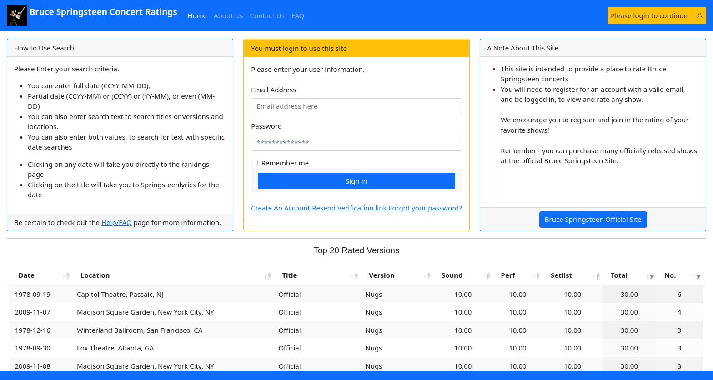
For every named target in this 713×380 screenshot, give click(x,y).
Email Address (273, 89)
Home (198, 15)
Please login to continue (657, 15)
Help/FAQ (116, 222)
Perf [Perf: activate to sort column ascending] (508, 275)
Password (266, 125)
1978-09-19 (32, 294)
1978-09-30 (32, 347)
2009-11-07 (32, 311)
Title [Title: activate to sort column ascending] (289, 275)
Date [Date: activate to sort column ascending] (27, 275)
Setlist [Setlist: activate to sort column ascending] (561, 275)
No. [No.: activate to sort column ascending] (670, 275)
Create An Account (280, 207)
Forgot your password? (425, 207)
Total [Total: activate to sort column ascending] (619, 275)
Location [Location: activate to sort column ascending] (95, 275)
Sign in (356, 180)
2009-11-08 (32, 365)
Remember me (285, 162)
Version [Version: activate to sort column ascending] (381, 275)
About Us (228, 15)
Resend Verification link (349, 207)
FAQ (298, 15)
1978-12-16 (32, 330)
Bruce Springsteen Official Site (593, 219)
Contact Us (267, 15)
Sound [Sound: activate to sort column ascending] (452, 275)
